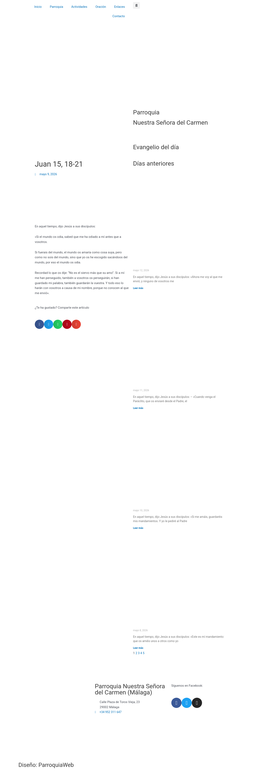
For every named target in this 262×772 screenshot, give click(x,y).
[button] (136, 5)
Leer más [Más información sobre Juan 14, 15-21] (138, 528)
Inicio (38, 7)
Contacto (118, 16)
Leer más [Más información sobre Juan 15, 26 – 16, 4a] (138, 408)
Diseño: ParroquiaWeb (48, 764)
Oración (100, 7)
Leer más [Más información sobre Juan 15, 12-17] (138, 648)
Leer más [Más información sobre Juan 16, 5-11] (138, 288)
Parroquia (56, 7)
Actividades (79, 7)
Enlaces (119, 7)
